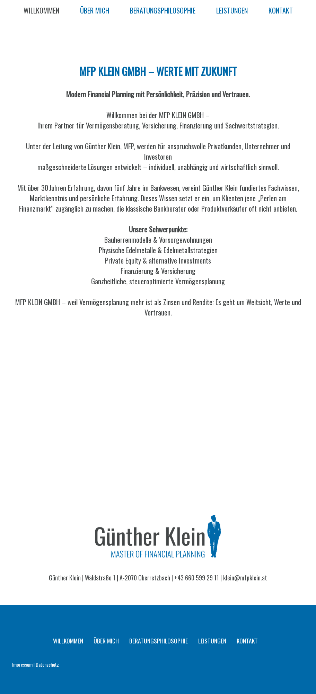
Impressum (22, 664)
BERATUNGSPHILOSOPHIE (162, 10)
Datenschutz (47, 664)
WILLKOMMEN (41, 10)
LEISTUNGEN (232, 10)
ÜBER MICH (94, 10)
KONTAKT (281, 10)
